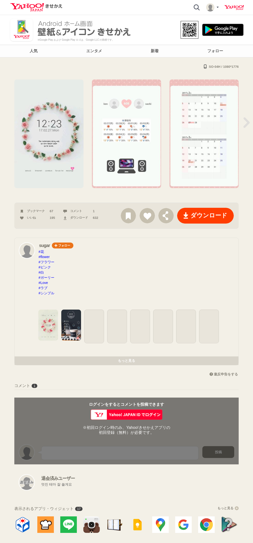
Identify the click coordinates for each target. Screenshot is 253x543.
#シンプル (46, 293)
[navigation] (126, 51)
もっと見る (126, 361)
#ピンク (45, 267)
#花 (41, 252)
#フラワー (46, 262)
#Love (43, 283)
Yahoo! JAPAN (234, 7)
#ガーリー (46, 278)
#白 (41, 272)
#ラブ (43, 288)
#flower (44, 257)
